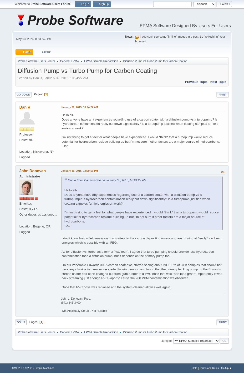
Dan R (24, 107)
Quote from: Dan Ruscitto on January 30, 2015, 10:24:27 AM (107, 180)
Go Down (23, 94)
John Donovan (32, 171)
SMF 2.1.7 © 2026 (22, 368)
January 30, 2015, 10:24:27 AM (79, 107)
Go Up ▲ (226, 368)
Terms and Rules (209, 368)
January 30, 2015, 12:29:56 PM (79, 170)
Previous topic (196, 82)
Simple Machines (44, 368)
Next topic (218, 82)
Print (223, 94)
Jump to (167, 341)
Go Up (21, 322)
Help (194, 368)
